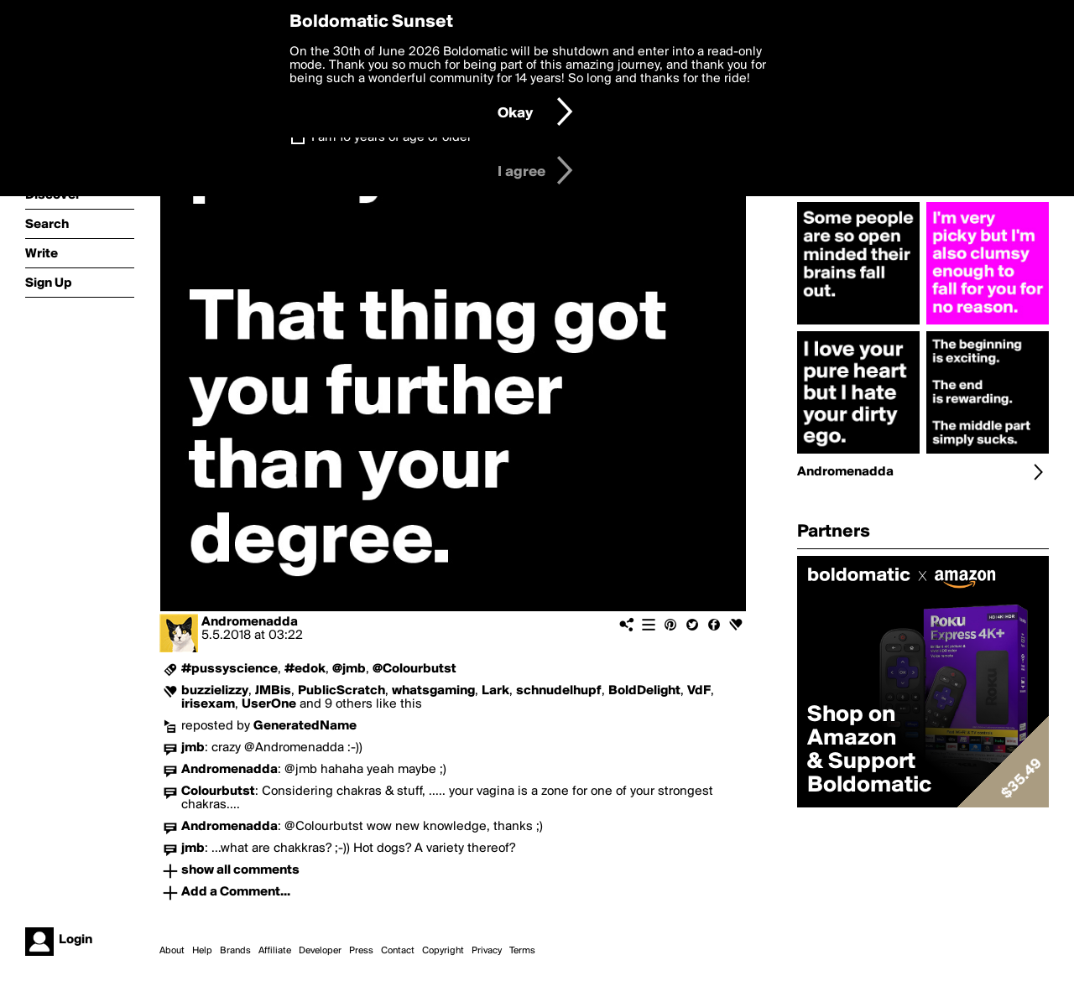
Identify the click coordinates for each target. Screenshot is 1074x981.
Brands (235, 951)
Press (361, 951)
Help (202, 951)
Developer (320, 951)
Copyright (443, 951)
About (172, 951)
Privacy (487, 951)
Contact (397, 951)
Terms (522, 951)
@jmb (349, 669)
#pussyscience (229, 669)
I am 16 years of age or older (391, 137)
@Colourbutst (414, 669)
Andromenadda (249, 622)
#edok (305, 669)
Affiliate (274, 951)
